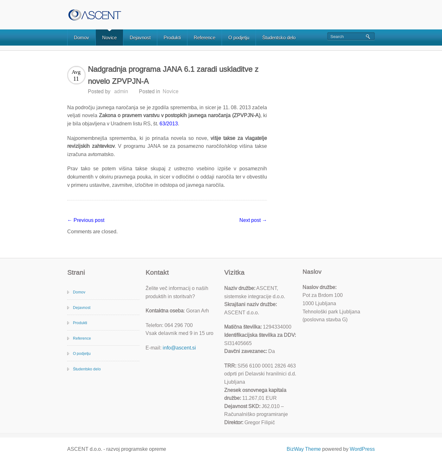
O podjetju (238, 37)
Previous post (85, 220)
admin (121, 91)
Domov (81, 37)
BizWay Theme (304, 449)
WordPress (362, 449)
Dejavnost (140, 37)
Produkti (172, 37)
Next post (253, 220)
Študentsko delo (279, 37)
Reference (204, 37)
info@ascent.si (179, 347)
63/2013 (168, 123)
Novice (109, 37)
